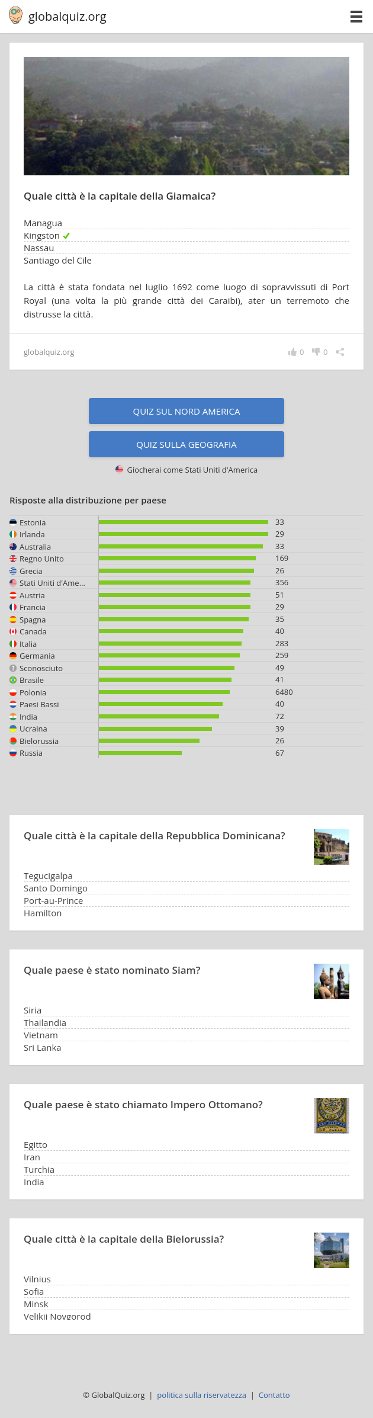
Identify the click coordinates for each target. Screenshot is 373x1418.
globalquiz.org (67, 16)
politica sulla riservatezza (201, 1395)
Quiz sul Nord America (186, 411)
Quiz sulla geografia (186, 444)
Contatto (274, 1395)
